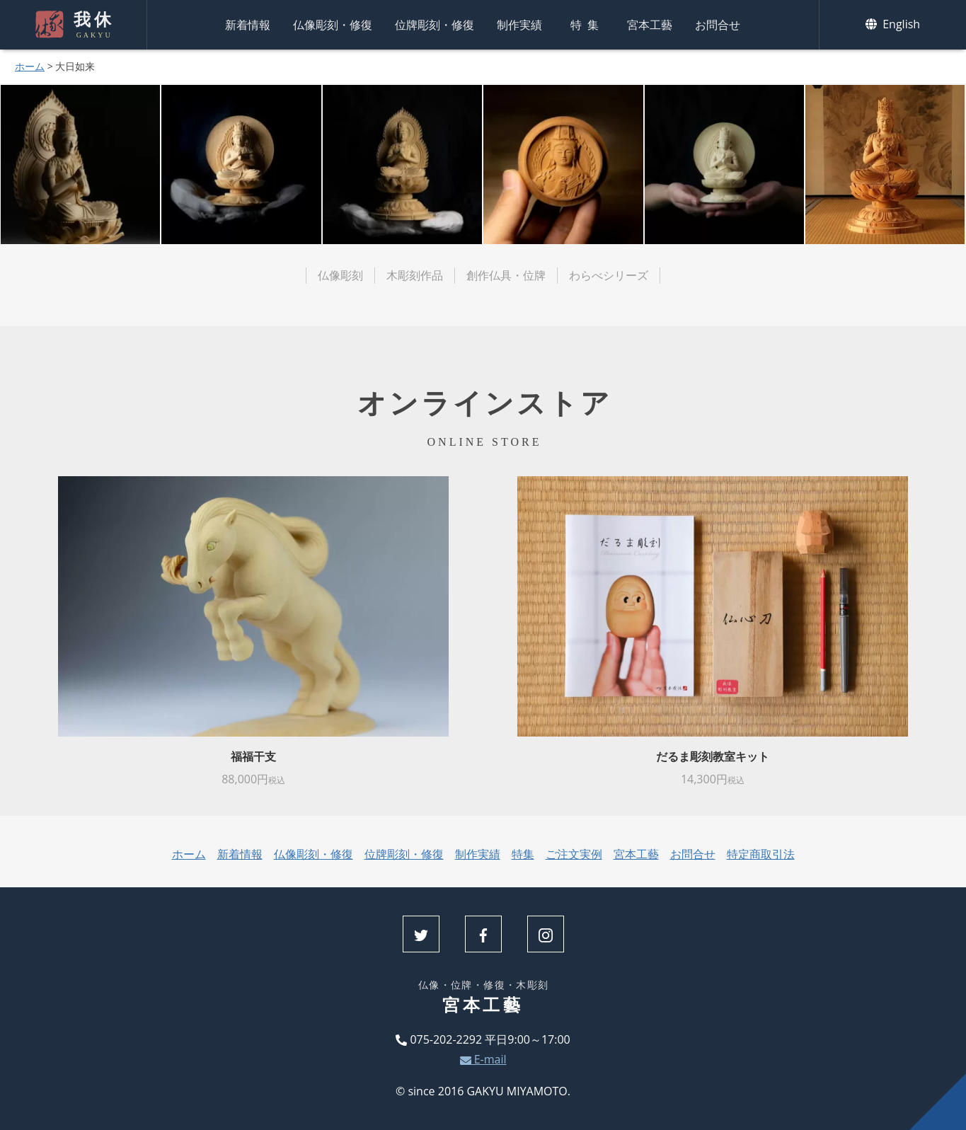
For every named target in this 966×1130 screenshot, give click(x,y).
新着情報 (247, 25)
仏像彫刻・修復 (332, 25)
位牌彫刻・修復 (434, 25)
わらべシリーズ (608, 275)
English (893, 24)
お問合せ (717, 25)
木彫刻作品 (414, 275)
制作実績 (519, 25)
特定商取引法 (761, 854)
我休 (93, 25)
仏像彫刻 (340, 275)
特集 (587, 25)
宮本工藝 (649, 25)
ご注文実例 (574, 854)
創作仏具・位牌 (506, 275)
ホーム (30, 66)
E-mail (483, 1059)
